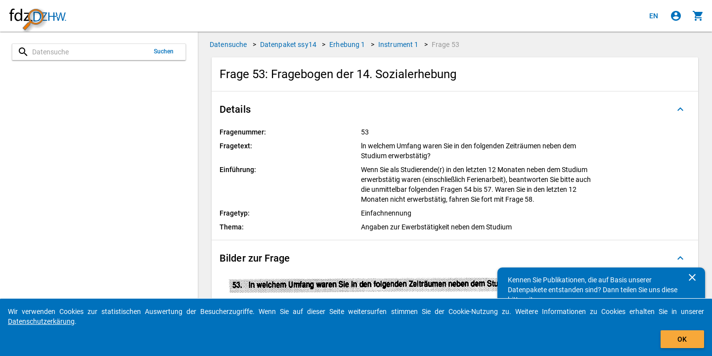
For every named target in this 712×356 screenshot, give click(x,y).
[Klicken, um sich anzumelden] (676, 16)
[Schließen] (692, 277)
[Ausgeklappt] (680, 109)
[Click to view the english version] (654, 16)
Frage (445, 44)
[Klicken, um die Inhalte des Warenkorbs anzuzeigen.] (698, 16)
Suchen (164, 51)
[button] (455, 109)
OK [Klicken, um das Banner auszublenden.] (682, 339)
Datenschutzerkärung (41, 321)
